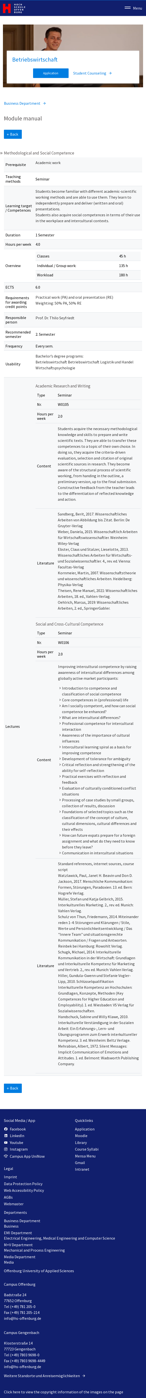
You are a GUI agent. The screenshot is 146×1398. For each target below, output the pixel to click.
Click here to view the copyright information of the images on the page (63, 1391)
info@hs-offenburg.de (22, 1318)
